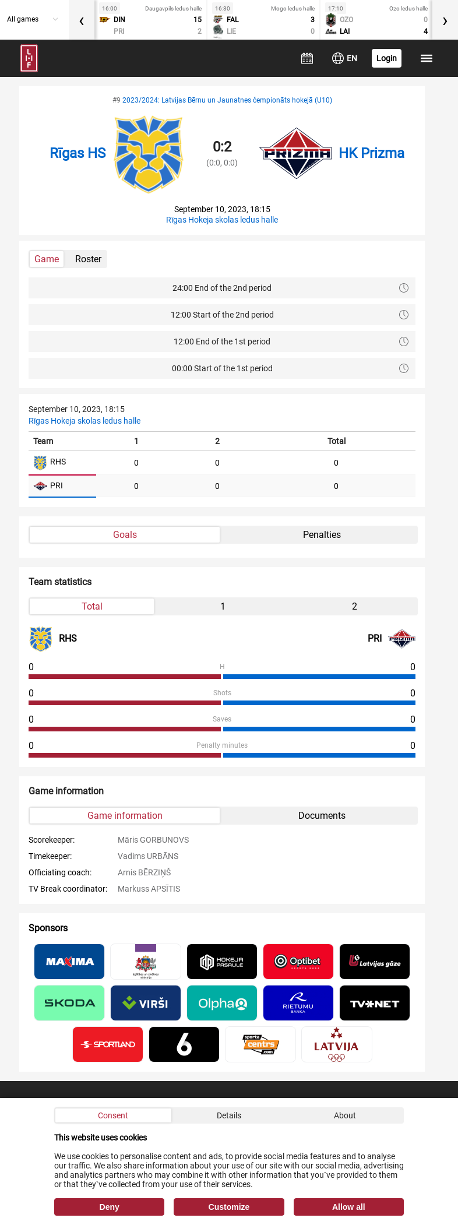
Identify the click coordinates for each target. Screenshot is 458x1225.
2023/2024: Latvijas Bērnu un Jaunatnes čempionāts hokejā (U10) (227, 100)
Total (92, 606)
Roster (88, 259)
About (345, 1115)
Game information (125, 815)
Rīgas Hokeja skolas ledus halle (222, 219)
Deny (109, 1207)
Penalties (322, 534)
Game (46, 259)
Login (386, 58)
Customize (229, 1207)
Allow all (348, 1207)
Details (229, 1115)
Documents (322, 815)
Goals (125, 534)
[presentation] (81, 20)
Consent (113, 1115)
